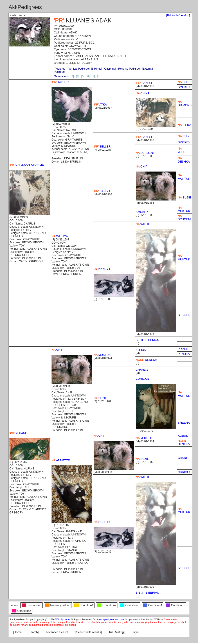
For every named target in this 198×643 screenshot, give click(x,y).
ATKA (100, 104)
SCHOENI (145, 152)
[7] (93, 76)
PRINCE (183, 349)
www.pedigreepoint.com (111, 619)
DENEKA (146, 359)
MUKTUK (184, 177)
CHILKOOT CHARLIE (26, 164)
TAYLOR (60, 82)
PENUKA (184, 354)
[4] (77, 76)
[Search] (33, 632)
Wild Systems (62, 619)
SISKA (184, 125)
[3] (72, 76)
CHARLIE (142, 369)
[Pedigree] (60, 68)
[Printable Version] (178, 15)
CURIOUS (142, 378)
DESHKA (184, 159)
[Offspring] (110, 68)
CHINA (142, 93)
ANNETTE (61, 460)
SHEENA (184, 422)
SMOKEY (184, 87)
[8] (98, 76)
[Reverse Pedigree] (129, 68)
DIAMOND (184, 103)
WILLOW (60, 236)
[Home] (17, 632)
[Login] (135, 632)
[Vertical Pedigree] (79, 68)
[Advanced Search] (57, 632)
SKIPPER (184, 315)
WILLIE (182, 150)
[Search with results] (88, 632)
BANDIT (144, 83)
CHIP (183, 82)
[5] (82, 76)
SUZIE (184, 197)
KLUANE (18, 433)
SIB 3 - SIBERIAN (147, 340)
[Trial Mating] (116, 632)
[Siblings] (96, 68)
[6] (88, 76)
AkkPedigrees (25, 7)
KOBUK (141, 350)
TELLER (102, 146)
